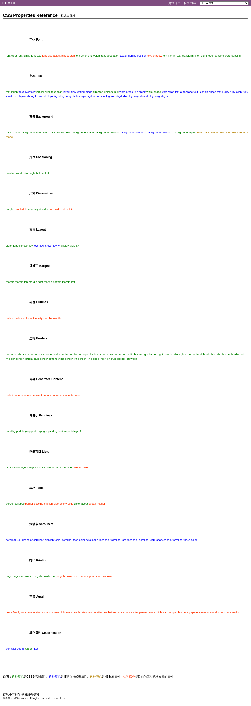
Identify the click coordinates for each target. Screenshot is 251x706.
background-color (60, 132)
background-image (83, 132)
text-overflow (27, 91)
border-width (52, 354)
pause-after (131, 612)
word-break (126, 91)
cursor (28, 648)
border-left (71, 358)
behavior (11, 648)
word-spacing (233, 55)
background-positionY (160, 132)
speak (194, 612)
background (13, 132)
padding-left (74, 431)
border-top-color (83, 354)
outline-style (37, 318)
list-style (11, 467)
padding (10, 431)
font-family (24, 55)
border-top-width (123, 354)
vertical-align (42, 91)
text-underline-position (133, 55)
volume (25, 612)
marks (82, 576)
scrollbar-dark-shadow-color (156, 539)
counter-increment (54, 395)
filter (35, 648)
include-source (15, 395)
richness (65, 612)
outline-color (22, 318)
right (32, 173)
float (15, 245)
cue (88, 612)
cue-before (109, 612)
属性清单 (175, 3)
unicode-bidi (111, 91)
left (47, 173)
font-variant (169, 55)
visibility (74, 245)
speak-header (97, 503)
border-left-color (87, 358)
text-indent (12, 91)
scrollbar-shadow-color (124, 539)
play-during (183, 612)
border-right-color (159, 354)
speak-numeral (208, 612)
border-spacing (34, 503)
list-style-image (25, 467)
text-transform (185, 55)
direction (98, 91)
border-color (21, 354)
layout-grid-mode (139, 96)
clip (20, 245)
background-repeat (185, 132)
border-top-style (103, 354)
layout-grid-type (159, 96)
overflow (28, 245)
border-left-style (107, 358)
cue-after (96, 612)
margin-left (68, 281)
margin (10, 281)
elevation (35, 612)
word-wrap (168, 91)
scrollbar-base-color (185, 539)
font (8, 55)
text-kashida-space (205, 91)
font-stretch (68, 55)
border (10, 354)
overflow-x (40, 245)
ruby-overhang (25, 96)
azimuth (47, 612)
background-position (107, 132)
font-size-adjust (51, 55)
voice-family (13, 612)
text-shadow (154, 55)
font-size (36, 55)
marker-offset (80, 467)
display (64, 245)
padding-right (39, 431)
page (9, 576)
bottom (40, 173)
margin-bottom (52, 281)
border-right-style (180, 354)
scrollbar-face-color (73, 539)
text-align (57, 91)
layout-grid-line (119, 96)
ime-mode (41, 96)
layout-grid (54, 96)
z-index (20, 173)
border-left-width (127, 358)
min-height (34, 209)
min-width (67, 209)
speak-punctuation (229, 612)
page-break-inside (67, 576)
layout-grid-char (70, 96)
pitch (159, 612)
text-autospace (184, 91)
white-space (153, 91)
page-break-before (45, 576)
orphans (92, 576)
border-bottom (221, 354)
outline (10, 318)
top (27, 173)
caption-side (51, 503)
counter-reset (73, 395)
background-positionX (133, 132)
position (10, 173)
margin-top (21, 281)
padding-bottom (57, 431)
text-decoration (110, 55)
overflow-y (53, 245)
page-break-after (23, 576)
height (9, 209)
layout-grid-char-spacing (95, 96)
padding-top (23, 431)
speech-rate (78, 612)
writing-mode (84, 91)
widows (107, 576)
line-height (200, 55)
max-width (55, 209)
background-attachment (35, 132)
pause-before (147, 612)
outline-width (53, 318)
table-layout (81, 503)
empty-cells (66, 503)
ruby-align (236, 91)
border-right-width (202, 354)
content (37, 395)
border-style (37, 354)
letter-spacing (216, 55)
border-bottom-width (52, 358)
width (45, 209)
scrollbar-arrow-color (98, 539)
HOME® (9, 3)
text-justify (223, 91)
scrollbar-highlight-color (47, 539)
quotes (28, 395)
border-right (141, 354)
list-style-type (64, 467)
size (100, 576)
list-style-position (45, 467)
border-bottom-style (27, 358)
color (14, 55)
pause (120, 612)
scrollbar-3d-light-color (19, 539)
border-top (67, 354)
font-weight (93, 55)
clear (9, 245)
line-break (140, 91)
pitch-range (169, 612)
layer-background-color (211, 132)
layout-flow (69, 91)
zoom (20, 648)
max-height (20, 209)
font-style (81, 55)
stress (56, 612)
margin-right (36, 281)
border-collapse (15, 503)
